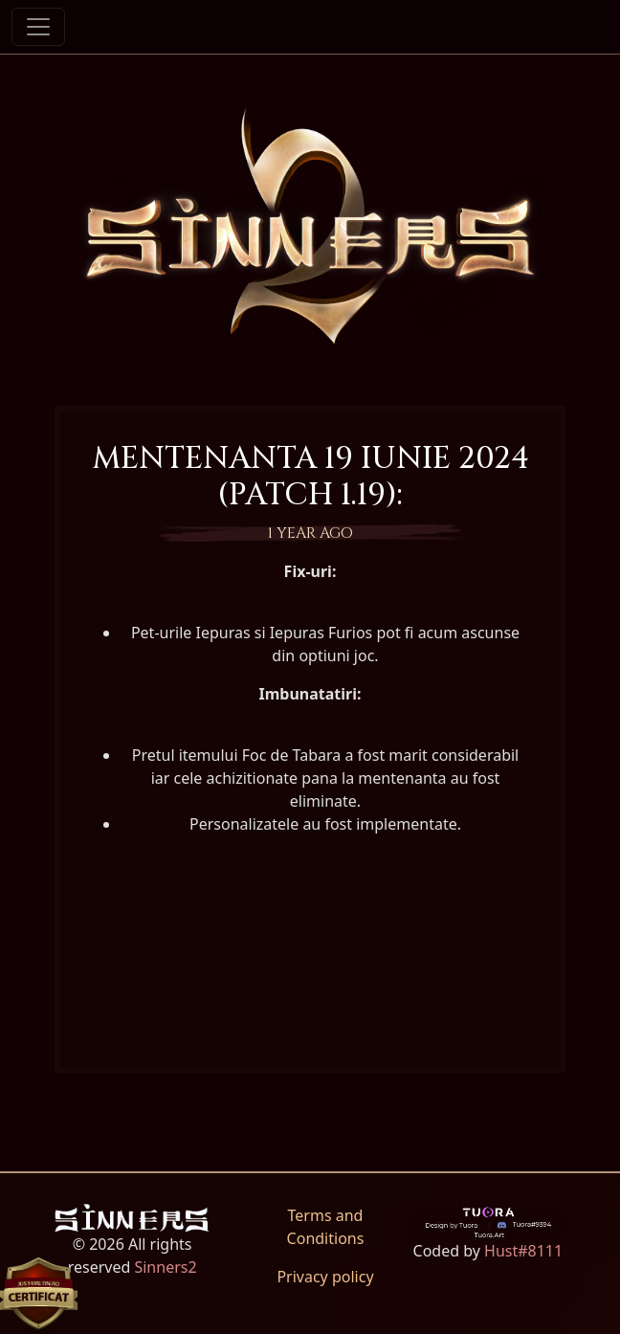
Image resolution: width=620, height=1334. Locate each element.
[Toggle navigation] (38, 27)
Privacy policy (325, 1276)
